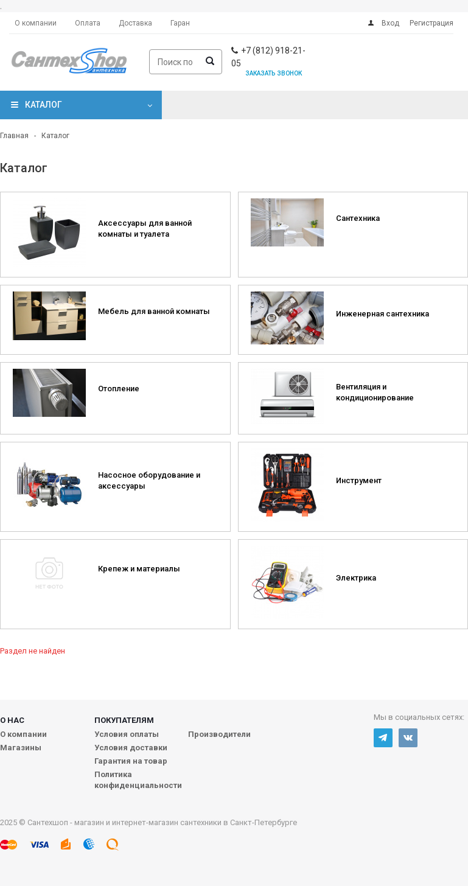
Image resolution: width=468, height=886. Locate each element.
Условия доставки (130, 747)
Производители (219, 734)
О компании (23, 734)
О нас (12, 720)
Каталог (43, 105)
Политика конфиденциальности (138, 780)
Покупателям (124, 720)
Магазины (20, 747)
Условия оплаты (126, 734)
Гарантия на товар (130, 761)
